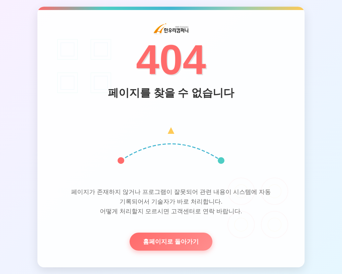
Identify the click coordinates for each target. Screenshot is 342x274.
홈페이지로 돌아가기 (171, 241)
